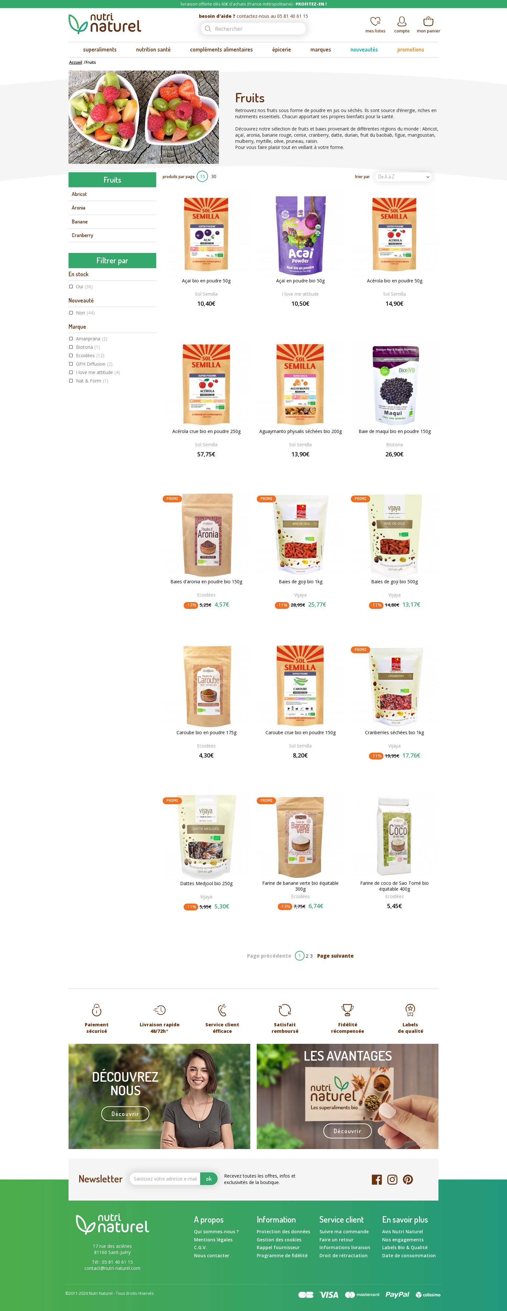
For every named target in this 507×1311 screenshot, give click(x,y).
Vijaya (87, 482)
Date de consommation (409, 1255)
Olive (77, 303)
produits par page (179, 176)
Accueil (75, 62)
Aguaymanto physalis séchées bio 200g (300, 431)
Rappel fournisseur (278, 1247)
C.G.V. (200, 1247)
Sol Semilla (91, 473)
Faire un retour (336, 1240)
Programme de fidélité (282, 1255)
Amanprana (91, 406)
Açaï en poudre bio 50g (300, 281)
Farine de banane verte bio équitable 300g (300, 886)
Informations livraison (344, 1247)
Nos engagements (403, 1240)
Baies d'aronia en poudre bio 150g (206, 582)
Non (85, 380)
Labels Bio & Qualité (404, 1247)
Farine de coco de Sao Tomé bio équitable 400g (394, 886)
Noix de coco (85, 290)
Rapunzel (89, 456)
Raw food (91, 589)
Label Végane (93, 581)
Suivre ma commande (344, 1231)
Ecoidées (90, 423)
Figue (77, 262)
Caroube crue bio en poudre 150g (300, 732)
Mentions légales (213, 1240)
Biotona (88, 414)
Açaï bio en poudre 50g (206, 281)
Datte (78, 248)
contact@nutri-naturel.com (112, 1268)
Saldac (86, 465)
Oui (84, 354)
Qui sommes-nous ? (216, 1231)
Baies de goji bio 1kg (300, 582)
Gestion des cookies (279, 1240)
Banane (80, 221)
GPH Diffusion (94, 431)
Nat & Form (92, 448)
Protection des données (283, 1231)
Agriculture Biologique (104, 572)
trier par (362, 176)
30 (213, 176)
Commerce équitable (102, 564)
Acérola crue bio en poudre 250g (206, 431)
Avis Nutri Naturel (402, 1231)
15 (202, 176)
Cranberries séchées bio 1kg (394, 732)
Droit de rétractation (343, 1255)
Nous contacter (211, 1255)
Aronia (78, 207)
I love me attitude (98, 440)
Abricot (79, 194)
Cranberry (82, 235)
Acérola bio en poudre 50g (394, 281)
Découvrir (125, 1113)
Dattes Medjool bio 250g (206, 883)
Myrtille (80, 276)
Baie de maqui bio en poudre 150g (395, 431)
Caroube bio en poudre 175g (206, 732)
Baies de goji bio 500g (394, 582)
